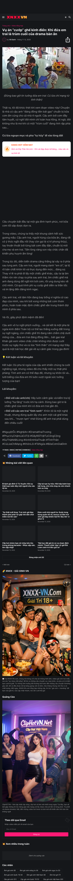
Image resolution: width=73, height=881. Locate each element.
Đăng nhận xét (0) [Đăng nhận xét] (36, 557)
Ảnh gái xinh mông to (29, 870)
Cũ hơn (66, 565)
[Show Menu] (3, 17)
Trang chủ (6, 25)
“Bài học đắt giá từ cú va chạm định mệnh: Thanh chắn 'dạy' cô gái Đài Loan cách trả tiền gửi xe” (53, 545)
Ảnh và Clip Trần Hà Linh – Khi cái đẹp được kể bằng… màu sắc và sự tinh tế (39, 151)
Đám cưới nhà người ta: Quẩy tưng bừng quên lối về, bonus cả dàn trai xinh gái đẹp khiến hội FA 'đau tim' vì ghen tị (53, 515)
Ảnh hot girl (55, 875)
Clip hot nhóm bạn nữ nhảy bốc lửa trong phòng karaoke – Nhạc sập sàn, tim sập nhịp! (18, 545)
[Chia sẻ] (69, 40)
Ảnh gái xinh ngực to (51, 870)
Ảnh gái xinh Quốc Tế (13, 875)
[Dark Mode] (66, 17)
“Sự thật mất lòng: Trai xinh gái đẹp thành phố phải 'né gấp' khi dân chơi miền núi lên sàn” (18, 514)
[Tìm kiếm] (70, 17)
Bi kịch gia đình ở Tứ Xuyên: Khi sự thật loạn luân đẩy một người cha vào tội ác (18, 486)
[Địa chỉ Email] (36, 829)
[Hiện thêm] (46, 456)
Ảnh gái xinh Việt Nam (36, 875)
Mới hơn (6, 565)
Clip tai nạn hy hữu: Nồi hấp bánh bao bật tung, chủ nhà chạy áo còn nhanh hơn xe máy (54, 486)
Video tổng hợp (17, 25)
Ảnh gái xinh (10, 870)
